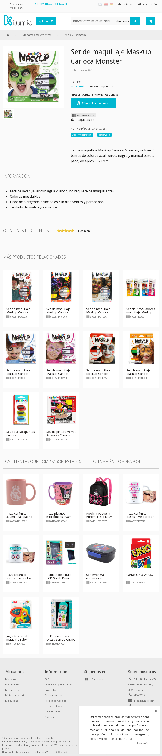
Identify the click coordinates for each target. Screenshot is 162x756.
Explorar (43, 21)
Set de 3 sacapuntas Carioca (20, 433)
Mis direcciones (14, 689)
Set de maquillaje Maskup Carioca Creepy (98, 373)
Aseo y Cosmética (76, 35)
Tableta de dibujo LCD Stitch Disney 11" (59, 578)
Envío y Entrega (53, 705)
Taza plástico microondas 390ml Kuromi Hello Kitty (59, 517)
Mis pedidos (12, 684)
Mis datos (10, 679)
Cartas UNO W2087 (139, 575)
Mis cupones (12, 700)
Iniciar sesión (79, 86)
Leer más (143, 743)
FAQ (47, 679)
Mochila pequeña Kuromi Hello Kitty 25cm (99, 517)
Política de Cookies (55, 700)
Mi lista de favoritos (16, 695)
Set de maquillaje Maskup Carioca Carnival (18, 373)
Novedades (16, 3)
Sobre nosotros (53, 695)
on (59, 230)
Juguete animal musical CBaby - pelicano (17, 639)
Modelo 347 (16, 7)
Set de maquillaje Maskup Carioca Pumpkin (138, 373)
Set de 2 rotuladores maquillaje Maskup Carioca (140, 312)
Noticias (49, 716)
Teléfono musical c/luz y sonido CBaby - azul (60, 639)
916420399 (139, 695)
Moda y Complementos (37, 35)
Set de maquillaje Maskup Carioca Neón (58, 312)
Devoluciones (52, 711)
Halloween (104, 135)
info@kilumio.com (144, 700)
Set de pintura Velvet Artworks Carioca (61, 433)
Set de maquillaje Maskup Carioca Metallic (98, 312)
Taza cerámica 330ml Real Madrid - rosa (20, 517)
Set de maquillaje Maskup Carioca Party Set (18, 312)
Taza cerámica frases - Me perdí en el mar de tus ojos (140, 517)
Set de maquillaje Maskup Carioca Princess (58, 373)
